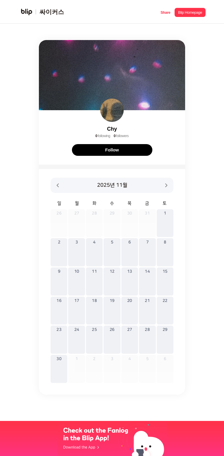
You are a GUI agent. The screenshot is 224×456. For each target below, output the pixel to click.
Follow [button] (112, 149)
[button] (165, 12)
